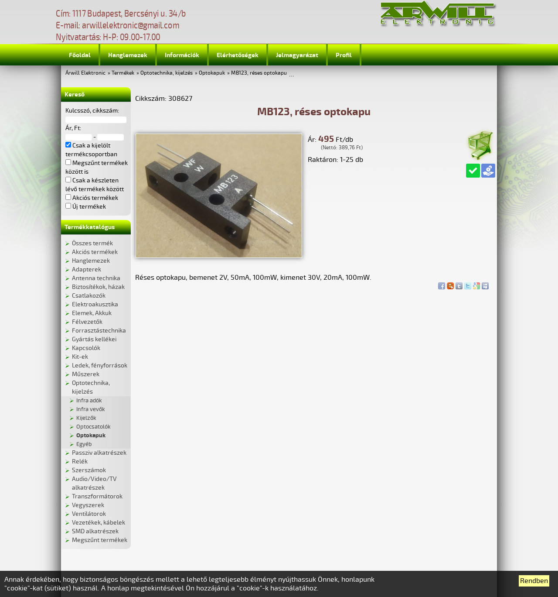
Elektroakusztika (95, 304)
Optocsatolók (93, 426)
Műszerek (85, 374)
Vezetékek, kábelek (98, 522)
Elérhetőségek (238, 55)
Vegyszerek (88, 505)
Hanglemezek (127, 55)
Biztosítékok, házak (98, 287)
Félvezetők (87, 322)
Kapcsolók (86, 348)
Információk (182, 55)
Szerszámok (89, 470)
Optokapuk (212, 73)
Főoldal (80, 55)
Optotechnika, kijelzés (166, 73)
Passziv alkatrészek (99, 452)
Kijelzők (86, 418)
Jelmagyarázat (297, 55)
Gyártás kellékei (94, 339)
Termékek (123, 73)
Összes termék (92, 243)
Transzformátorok (97, 496)
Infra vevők (90, 409)
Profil (344, 55)
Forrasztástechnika (99, 330)
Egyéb (84, 444)
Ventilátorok (89, 514)
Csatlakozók (88, 295)
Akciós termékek (95, 252)
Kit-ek (80, 356)
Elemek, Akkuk (92, 313)
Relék (80, 461)
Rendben (534, 580)
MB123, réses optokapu (259, 73)
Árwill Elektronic (85, 73)
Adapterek (86, 269)
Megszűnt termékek (99, 540)
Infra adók (89, 400)
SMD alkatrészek (95, 531)
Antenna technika (96, 278)
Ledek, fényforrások (99, 365)
